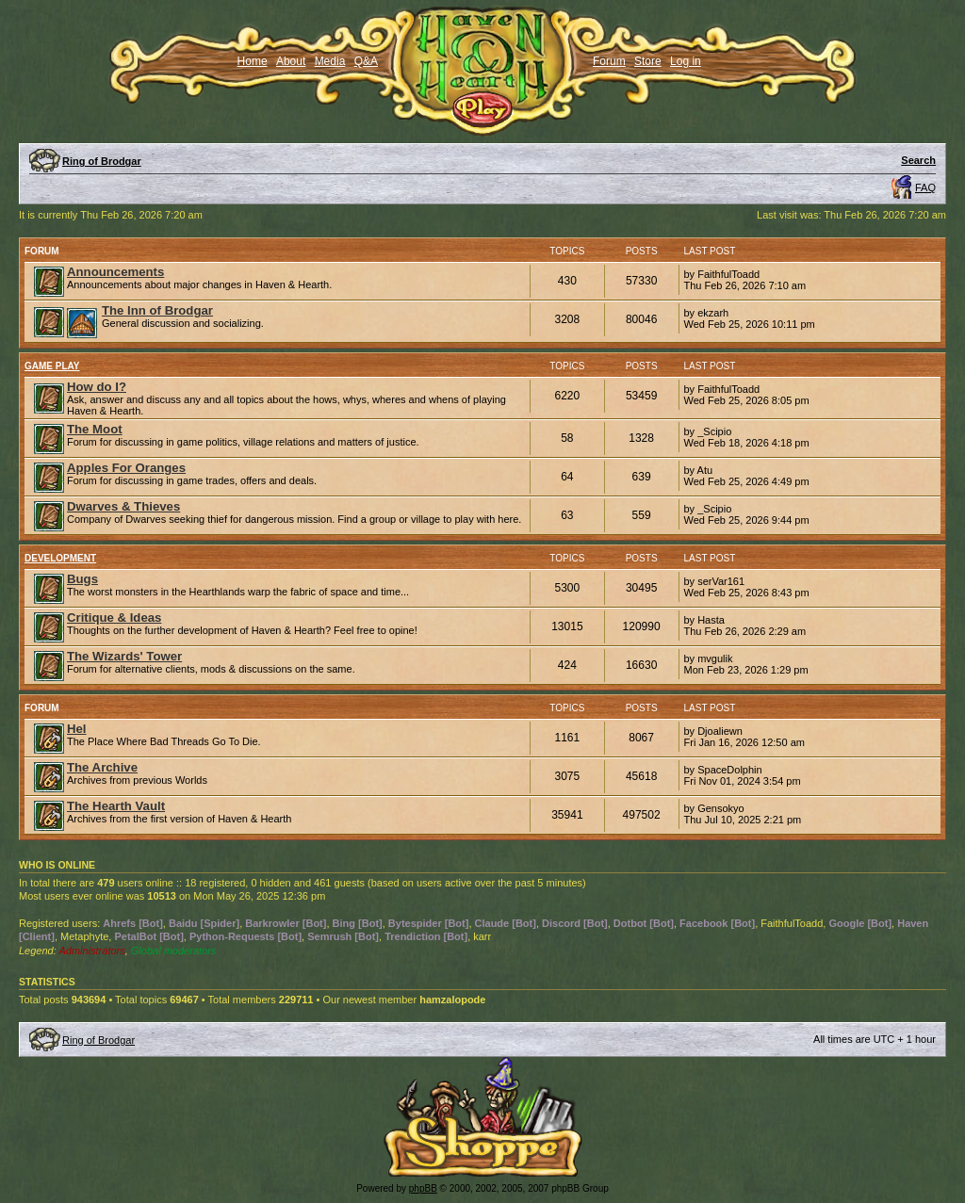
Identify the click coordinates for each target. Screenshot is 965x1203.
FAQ (925, 187)
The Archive (102, 767)
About (290, 61)
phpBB (423, 1188)
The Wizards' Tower (124, 656)
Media (330, 61)
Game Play (52, 366)
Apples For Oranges (126, 468)
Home (252, 61)
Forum (609, 61)
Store (648, 61)
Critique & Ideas (114, 617)
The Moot (95, 429)
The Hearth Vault (116, 806)
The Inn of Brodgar (157, 310)
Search (918, 160)
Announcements (115, 272)
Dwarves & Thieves (123, 506)
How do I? (96, 387)
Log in (685, 61)
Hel (77, 729)
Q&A (366, 61)
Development (60, 558)
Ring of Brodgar (101, 161)
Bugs (82, 579)
